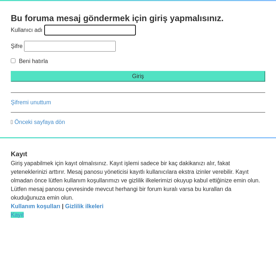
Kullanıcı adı (26, 30)
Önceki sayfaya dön (39, 122)
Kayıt (17, 215)
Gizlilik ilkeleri (84, 206)
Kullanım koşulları (35, 206)
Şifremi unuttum (31, 102)
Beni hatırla (29, 61)
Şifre (17, 46)
